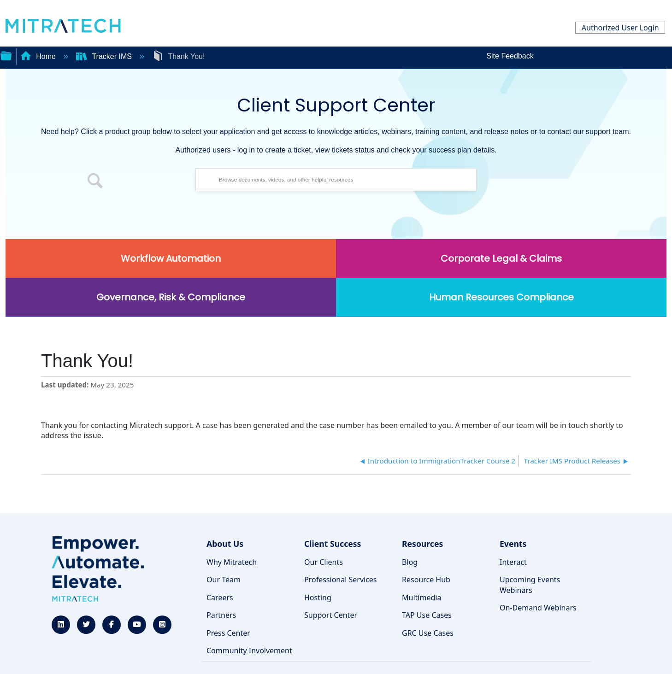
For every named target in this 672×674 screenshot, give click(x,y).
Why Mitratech (231, 562)
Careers (219, 597)
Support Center (330, 615)
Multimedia (421, 597)
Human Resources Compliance (501, 297)
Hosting (317, 597)
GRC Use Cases (428, 633)
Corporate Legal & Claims (501, 258)
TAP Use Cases (427, 615)
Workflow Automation (171, 258)
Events (513, 543)
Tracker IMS (105, 56)
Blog (410, 562)
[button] (95, 182)
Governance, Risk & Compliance (170, 297)
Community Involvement (249, 650)
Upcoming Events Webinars (530, 584)
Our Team (223, 579)
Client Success (332, 543)
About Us (224, 543)
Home (39, 56)
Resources (422, 543)
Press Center (228, 633)
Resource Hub (426, 579)
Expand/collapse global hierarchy (6, 55)
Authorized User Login (620, 28)
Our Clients (323, 562)
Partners (221, 615)
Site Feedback (509, 56)
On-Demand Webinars (538, 608)
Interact (513, 562)
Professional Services (340, 579)
